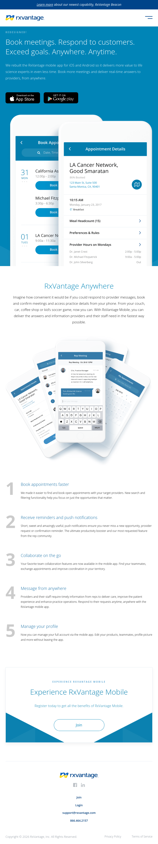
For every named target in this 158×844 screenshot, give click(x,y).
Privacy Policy (112, 836)
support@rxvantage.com (79, 813)
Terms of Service (142, 836)
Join (78, 797)
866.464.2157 (79, 821)
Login (79, 805)
